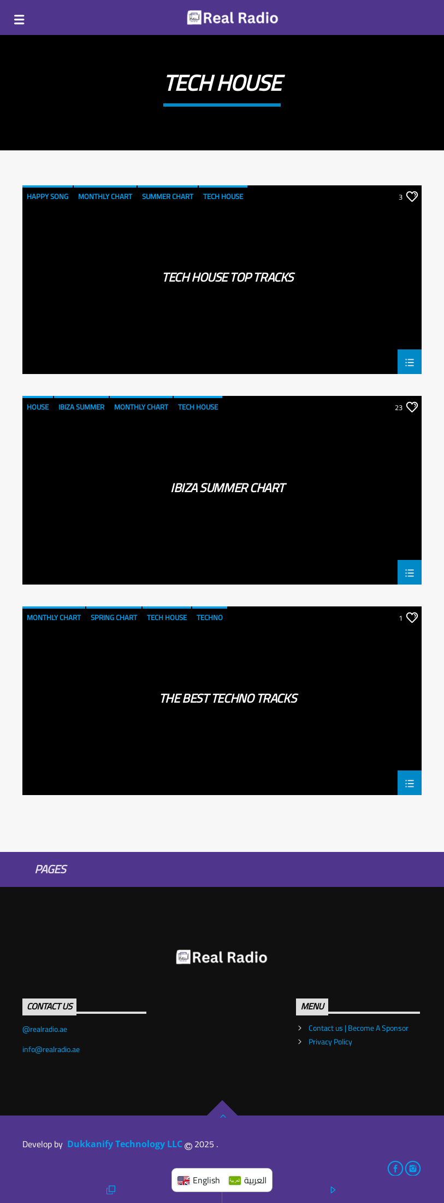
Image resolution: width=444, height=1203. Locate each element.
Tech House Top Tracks (227, 280)
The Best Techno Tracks (227, 701)
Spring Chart (114, 617)
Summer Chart (167, 196)
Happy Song (47, 196)
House (38, 406)
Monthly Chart (105, 196)
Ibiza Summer (81, 406)
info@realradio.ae (51, 1049)
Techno (210, 617)
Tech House (223, 196)
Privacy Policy (330, 1042)
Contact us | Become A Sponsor (359, 1028)
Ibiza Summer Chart (227, 490)
